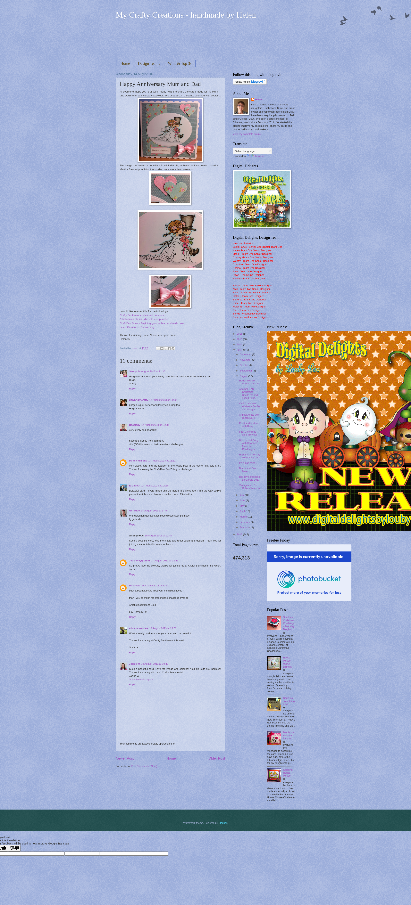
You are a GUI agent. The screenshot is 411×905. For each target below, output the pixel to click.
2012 (240, 534)
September (246, 370)
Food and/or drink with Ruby (249, 425)
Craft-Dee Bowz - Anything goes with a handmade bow (152, 323)
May (242, 505)
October (244, 365)
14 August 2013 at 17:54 (154, 510)
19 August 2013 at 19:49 (154, 663)
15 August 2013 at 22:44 (158, 535)
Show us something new (289, 701)
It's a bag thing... (248, 462)
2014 (240, 344)
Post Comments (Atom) (144, 766)
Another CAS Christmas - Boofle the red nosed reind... (248, 393)
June (243, 500)
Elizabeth (134, 485)
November (246, 359)
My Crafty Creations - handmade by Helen (186, 14)
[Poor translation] (14, 848)
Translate (256, 156)
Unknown (134, 585)
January (244, 527)
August (244, 376)
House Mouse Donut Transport (249, 382)
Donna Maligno (138, 460)
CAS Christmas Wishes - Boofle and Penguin (249, 406)
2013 (240, 349)
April (242, 511)
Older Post (216, 758)
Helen (258, 99)
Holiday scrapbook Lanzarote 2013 (249, 478)
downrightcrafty (138, 399)
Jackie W (134, 663)
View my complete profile (247, 134)
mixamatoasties (138, 628)
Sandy (133, 371)
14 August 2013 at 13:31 (162, 460)
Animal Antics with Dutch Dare (249, 416)
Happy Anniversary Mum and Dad (249, 456)
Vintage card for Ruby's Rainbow (249, 487)
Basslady (134, 424)
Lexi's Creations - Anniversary (137, 327)
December (246, 354)
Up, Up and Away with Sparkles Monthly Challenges (248, 445)
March (243, 516)
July (242, 494)
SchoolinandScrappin (141, 679)
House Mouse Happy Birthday (287, 662)
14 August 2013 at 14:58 (155, 485)
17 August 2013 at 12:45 (164, 560)
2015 (240, 339)
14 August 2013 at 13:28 (155, 424)
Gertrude (134, 510)
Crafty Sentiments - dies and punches (142, 315)
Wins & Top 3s (179, 63)
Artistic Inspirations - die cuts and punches (144, 319)
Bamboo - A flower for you (288, 735)
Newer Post (125, 758)
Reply (132, 388)
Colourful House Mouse (288, 772)
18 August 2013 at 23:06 (163, 628)
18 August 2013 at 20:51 (155, 585)
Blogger (223, 822)
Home (125, 63)
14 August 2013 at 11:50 (163, 399)
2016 (240, 333)
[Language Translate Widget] (252, 151)
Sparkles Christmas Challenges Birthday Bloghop (288, 623)
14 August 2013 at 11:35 (151, 371)
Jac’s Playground (139, 560)
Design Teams (149, 63)
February (245, 522)
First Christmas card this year (248, 433)
